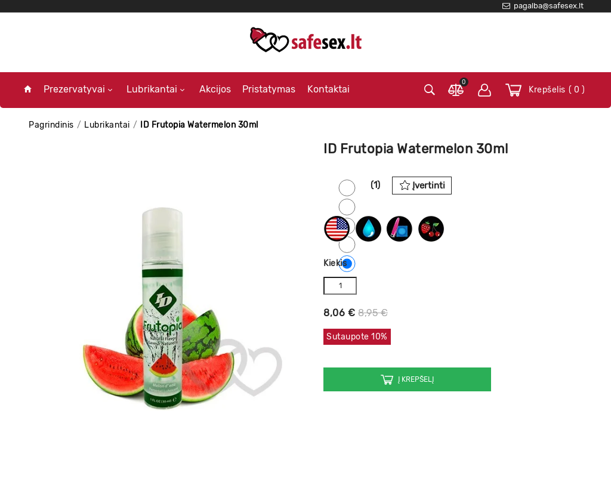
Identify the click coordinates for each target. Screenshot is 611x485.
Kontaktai (328, 89)
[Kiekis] (340, 286)
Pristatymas (268, 89)
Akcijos (215, 89)
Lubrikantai (155, 89)
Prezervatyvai (78, 89)
